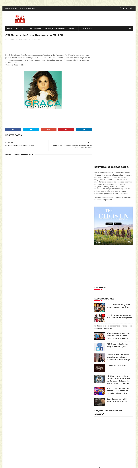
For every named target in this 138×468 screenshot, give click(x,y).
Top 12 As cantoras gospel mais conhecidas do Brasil (118, 173)
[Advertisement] (48, 48)
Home (9, 29)
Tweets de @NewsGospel (15, 425)
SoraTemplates (20, 457)
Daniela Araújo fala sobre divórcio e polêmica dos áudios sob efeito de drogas (119, 225)
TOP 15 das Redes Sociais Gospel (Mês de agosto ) (117, 213)
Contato (14, 9)
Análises (73, 29)
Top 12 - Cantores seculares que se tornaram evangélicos (119, 184)
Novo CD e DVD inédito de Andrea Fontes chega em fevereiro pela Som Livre (118, 258)
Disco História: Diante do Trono (110, 343)
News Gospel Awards (27, 9)
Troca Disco (86, 29)
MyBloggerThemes (35, 457)
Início (7, 9)
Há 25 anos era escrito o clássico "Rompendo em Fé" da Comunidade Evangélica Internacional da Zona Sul (119, 247)
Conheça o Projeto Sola (117, 233)
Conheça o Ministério (55, 29)
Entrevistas (35, 29)
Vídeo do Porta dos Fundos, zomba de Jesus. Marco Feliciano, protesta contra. (119, 203)
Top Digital (21, 29)
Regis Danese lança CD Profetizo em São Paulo (117, 268)
